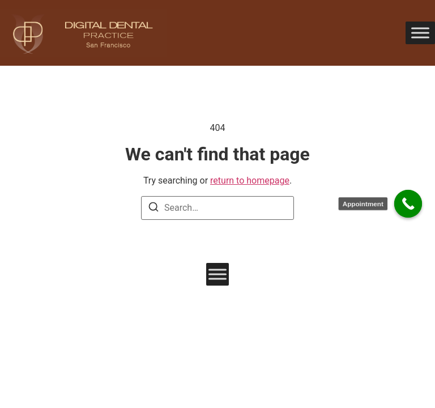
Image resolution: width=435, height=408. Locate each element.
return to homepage (249, 180)
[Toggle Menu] (420, 32)
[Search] (153, 209)
